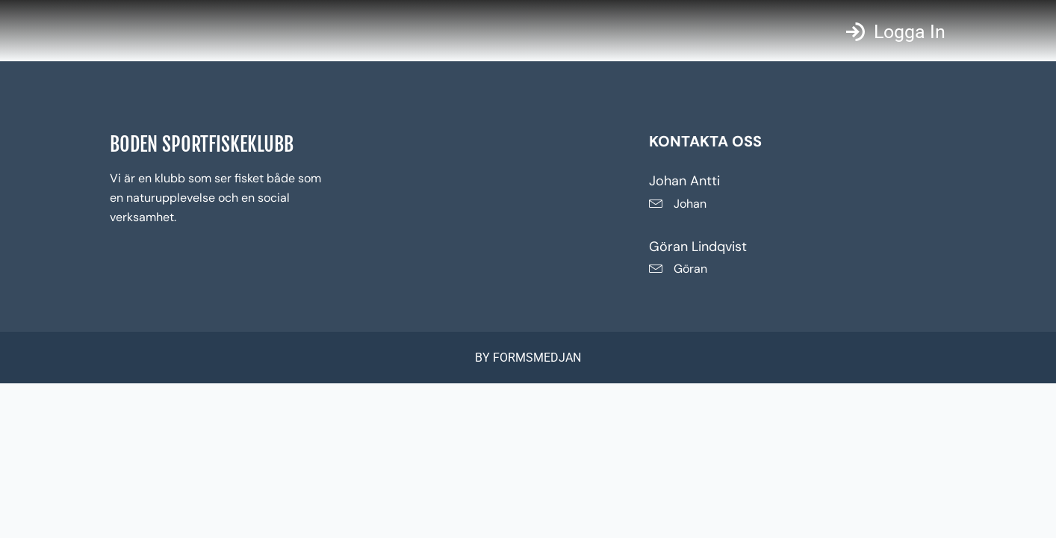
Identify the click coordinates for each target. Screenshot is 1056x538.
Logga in (909, 32)
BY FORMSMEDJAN (528, 357)
